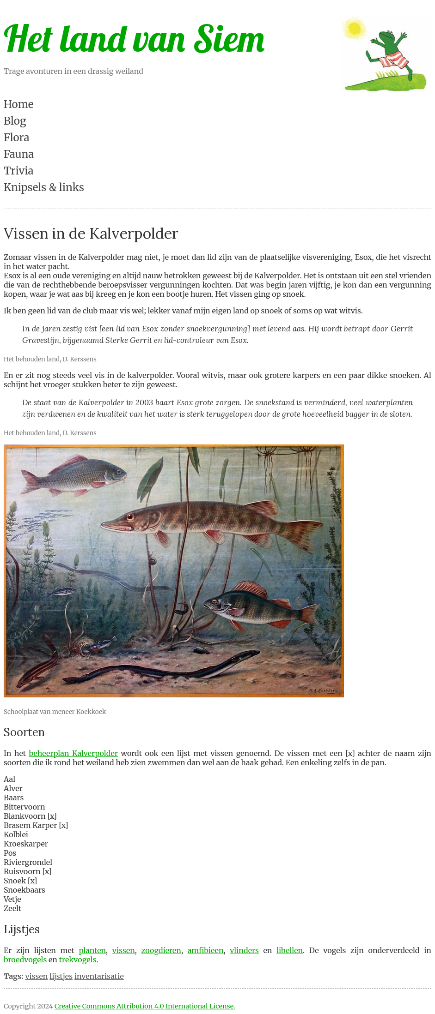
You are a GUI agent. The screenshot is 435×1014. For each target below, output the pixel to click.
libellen (289, 950)
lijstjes (61, 976)
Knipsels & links (44, 187)
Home (19, 104)
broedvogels (25, 959)
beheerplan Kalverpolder (73, 753)
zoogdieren (161, 950)
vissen (123, 950)
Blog (15, 120)
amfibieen (206, 950)
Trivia (19, 170)
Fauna (19, 154)
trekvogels (78, 959)
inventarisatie (99, 976)
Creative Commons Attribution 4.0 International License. (145, 1006)
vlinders (244, 950)
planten (92, 950)
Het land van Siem (134, 38)
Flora (16, 137)
